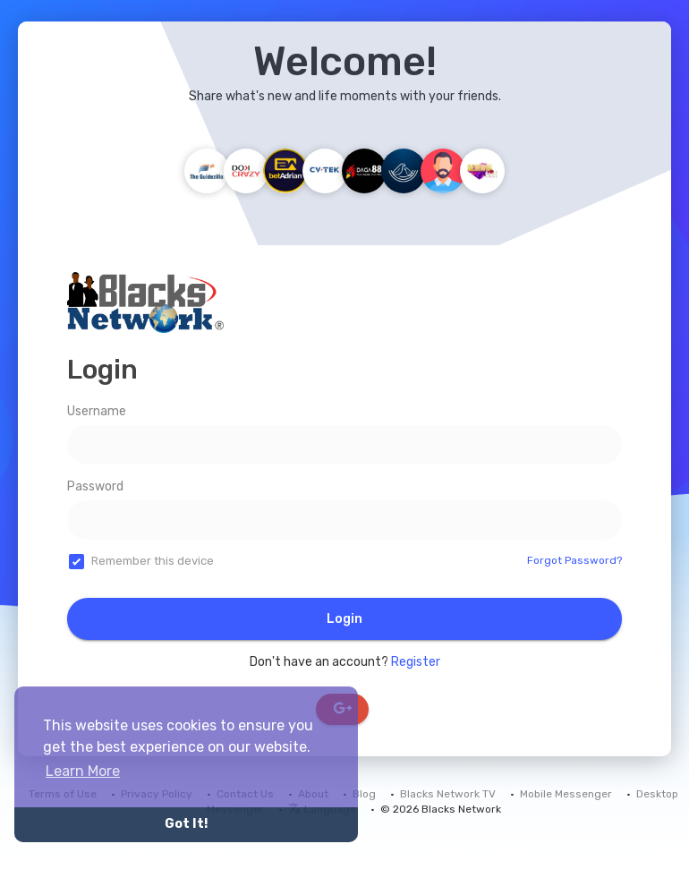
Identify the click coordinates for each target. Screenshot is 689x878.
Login (344, 619)
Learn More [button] (83, 771)
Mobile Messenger (566, 794)
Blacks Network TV (448, 794)
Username (96, 411)
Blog (364, 794)
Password (95, 486)
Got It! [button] (186, 823)
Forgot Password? (574, 560)
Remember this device (152, 560)
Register (415, 661)
